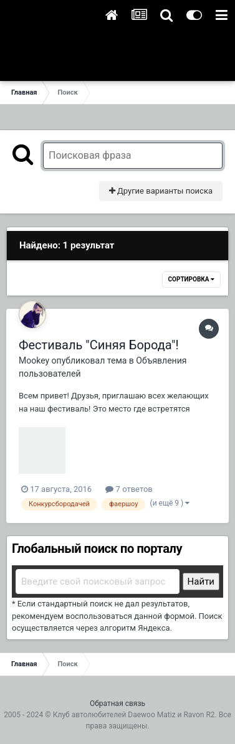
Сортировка (191, 279)
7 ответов (128, 489)
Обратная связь (117, 703)
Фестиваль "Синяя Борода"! (99, 344)
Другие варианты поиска (161, 190)
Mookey (34, 360)
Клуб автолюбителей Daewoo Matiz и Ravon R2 (134, 714)
